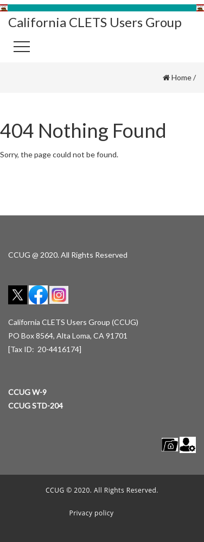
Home (181, 77)
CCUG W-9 (27, 392)
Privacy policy (91, 513)
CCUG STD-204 (35, 405)
